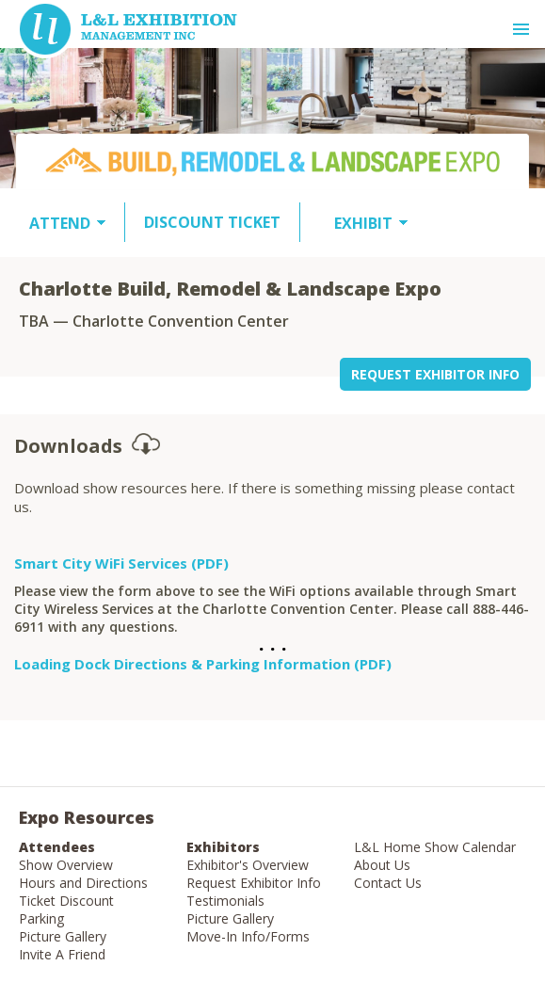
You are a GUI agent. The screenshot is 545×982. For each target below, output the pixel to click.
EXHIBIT (363, 223)
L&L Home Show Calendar (435, 847)
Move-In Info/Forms (248, 936)
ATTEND (59, 223)
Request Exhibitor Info (253, 883)
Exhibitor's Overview (247, 865)
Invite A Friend (62, 954)
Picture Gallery (62, 936)
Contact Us (388, 883)
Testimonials (225, 901)
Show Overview (66, 865)
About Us (382, 865)
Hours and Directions (83, 883)
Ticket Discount (66, 901)
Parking (41, 918)
